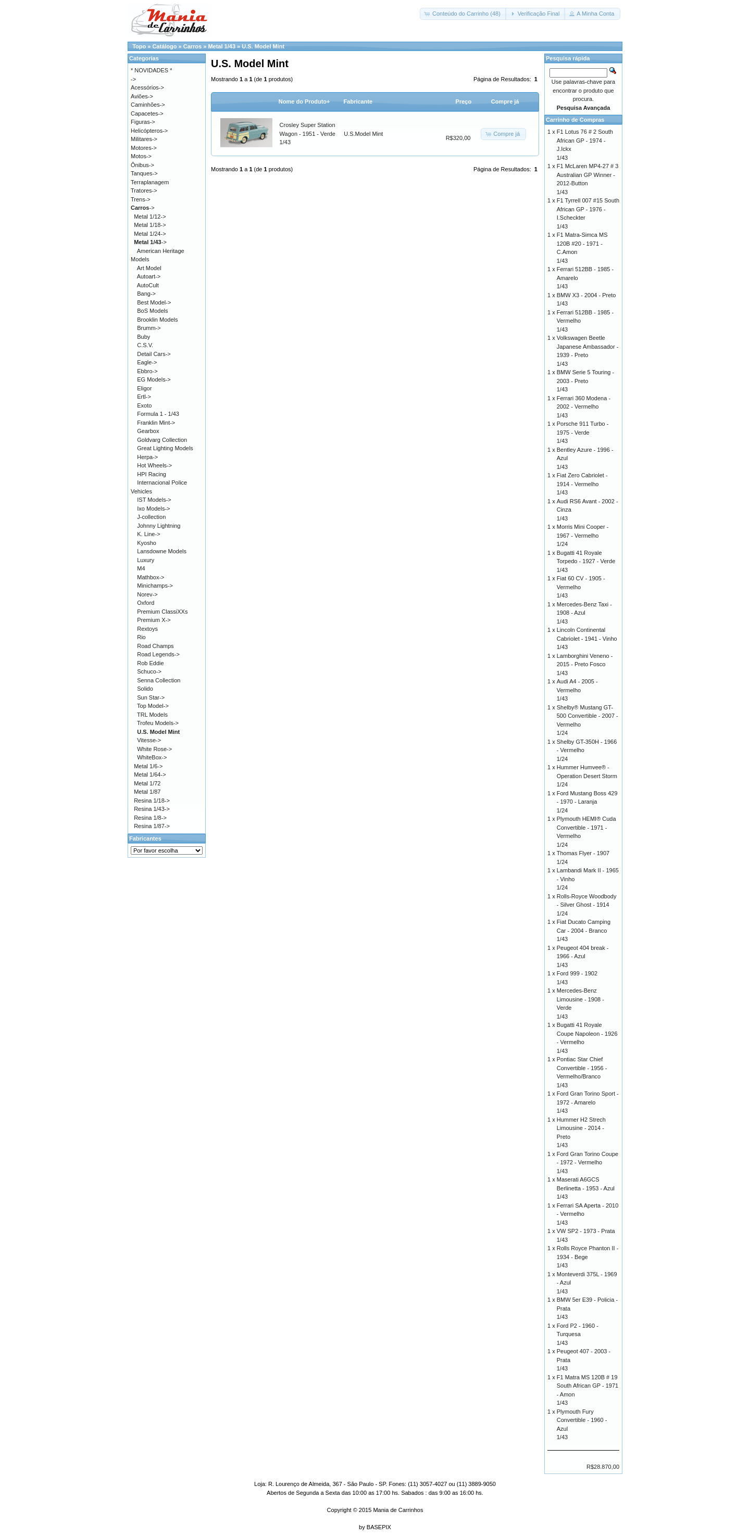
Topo (139, 46)
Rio (141, 637)
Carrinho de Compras (575, 120)
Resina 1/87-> (152, 826)
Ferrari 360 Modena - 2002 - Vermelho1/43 (583, 406)
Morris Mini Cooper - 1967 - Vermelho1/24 (583, 535)
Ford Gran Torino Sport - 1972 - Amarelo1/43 (588, 1102)
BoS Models (152, 311)
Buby (143, 337)
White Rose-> (154, 749)
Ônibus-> (142, 165)
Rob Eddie (150, 663)
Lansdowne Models (161, 551)
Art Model (149, 268)
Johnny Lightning (158, 526)
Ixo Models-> (153, 508)
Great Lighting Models (165, 448)
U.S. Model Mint (263, 46)
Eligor (144, 388)
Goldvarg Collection (162, 440)
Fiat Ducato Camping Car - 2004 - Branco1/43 (583, 930)
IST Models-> (154, 500)
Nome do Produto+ (304, 101)
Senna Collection (158, 680)
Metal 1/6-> (148, 766)
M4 (141, 568)
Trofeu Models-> (158, 723)
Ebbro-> (147, 371)
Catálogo (164, 46)
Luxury (145, 560)
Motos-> (141, 156)
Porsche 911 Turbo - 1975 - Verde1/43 (583, 432)
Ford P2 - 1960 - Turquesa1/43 (577, 1334)
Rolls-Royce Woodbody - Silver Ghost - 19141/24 (587, 905)
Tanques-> (144, 173)
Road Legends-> (158, 654)
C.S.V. (145, 345)
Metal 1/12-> (150, 216)
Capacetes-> (147, 113)
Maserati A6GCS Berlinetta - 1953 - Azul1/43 (586, 1188)
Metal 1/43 (221, 46)
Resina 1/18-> (152, 800)
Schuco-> (149, 671)
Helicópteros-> (149, 131)
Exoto (144, 405)
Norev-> (147, 594)
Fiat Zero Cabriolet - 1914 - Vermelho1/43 (582, 484)
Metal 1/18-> (150, 225)
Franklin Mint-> (156, 423)
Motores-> (144, 148)
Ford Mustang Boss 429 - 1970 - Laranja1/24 (587, 802)
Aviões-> (142, 96)
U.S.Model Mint (363, 134)
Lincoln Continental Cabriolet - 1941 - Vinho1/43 (587, 638)
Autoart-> (149, 276)
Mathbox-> (150, 577)
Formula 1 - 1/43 (158, 414)
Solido (145, 688)
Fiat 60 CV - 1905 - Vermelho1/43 (581, 587)
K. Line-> (148, 534)
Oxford (145, 603)
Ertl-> (144, 396)
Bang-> (146, 293)
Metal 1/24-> (150, 234)
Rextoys (147, 629)
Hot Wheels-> (154, 465)
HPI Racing (151, 474)
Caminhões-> (148, 104)
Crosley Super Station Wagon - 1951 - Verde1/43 (307, 133)
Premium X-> (154, 620)
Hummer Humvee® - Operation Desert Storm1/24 (587, 775)
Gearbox (148, 431)
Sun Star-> (151, 697)
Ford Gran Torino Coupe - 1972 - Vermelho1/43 (587, 1162)
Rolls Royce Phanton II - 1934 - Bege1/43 (588, 1256)
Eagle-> (147, 362)
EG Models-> (154, 379)
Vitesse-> (149, 740)
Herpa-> (147, 457)
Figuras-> (143, 122)
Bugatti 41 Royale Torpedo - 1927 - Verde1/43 (586, 561)
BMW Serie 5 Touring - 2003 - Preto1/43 (585, 380)
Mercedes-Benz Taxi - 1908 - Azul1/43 (584, 613)
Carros (192, 46)
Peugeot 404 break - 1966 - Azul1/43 (583, 956)
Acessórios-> (147, 87)
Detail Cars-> (154, 354)
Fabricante (358, 101)
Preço (464, 101)
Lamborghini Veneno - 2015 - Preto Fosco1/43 (585, 664)
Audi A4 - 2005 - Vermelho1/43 (577, 690)
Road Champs (155, 646)
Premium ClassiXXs (162, 611)
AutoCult (148, 285)
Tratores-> (144, 190)
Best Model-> (154, 302)
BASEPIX (379, 1527)
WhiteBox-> (152, 757)
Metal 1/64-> (150, 774)
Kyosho (146, 543)
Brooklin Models (157, 319)
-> (143, 208)
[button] (463, 14)
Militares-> (144, 139)
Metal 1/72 (147, 783)
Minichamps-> (155, 585)
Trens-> (141, 199)
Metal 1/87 (147, 792)
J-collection (151, 517)
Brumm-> (149, 328)
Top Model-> (153, 706)
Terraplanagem (150, 182)
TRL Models (152, 715)
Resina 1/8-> (150, 818)
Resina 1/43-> (152, 809)
